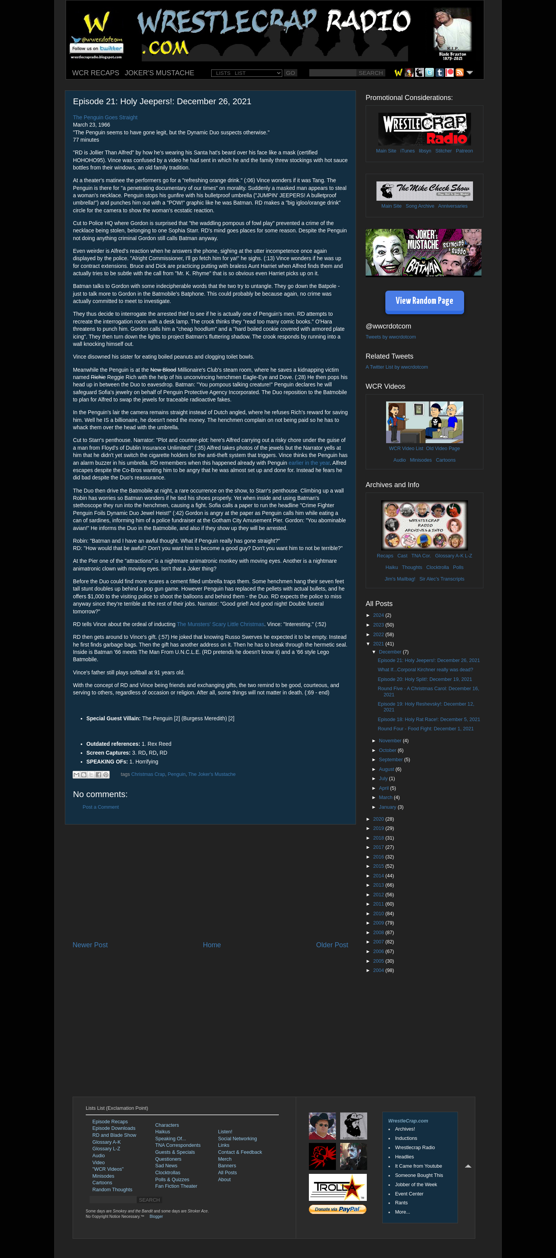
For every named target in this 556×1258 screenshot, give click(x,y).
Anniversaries (453, 206)
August (387, 769)
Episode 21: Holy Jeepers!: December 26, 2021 (429, 660)
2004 (379, 970)
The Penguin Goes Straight (105, 117)
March (386, 797)
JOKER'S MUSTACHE (159, 73)
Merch (225, 1159)
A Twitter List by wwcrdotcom (397, 367)
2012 (379, 894)
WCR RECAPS (95, 73)
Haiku (391, 567)
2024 (379, 615)
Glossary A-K (449, 556)
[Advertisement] (210, 882)
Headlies (404, 1157)
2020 (379, 819)
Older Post (332, 945)
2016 (379, 857)
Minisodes (421, 460)
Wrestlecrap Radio (415, 1147)
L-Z (468, 556)
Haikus (162, 1131)
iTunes (407, 151)
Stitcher (444, 151)
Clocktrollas (167, 1172)
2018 (379, 838)
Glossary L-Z (106, 1148)
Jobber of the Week (416, 1184)
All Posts (227, 1172)
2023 (379, 625)
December (391, 652)
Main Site (386, 151)
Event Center (409, 1194)
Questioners (168, 1159)
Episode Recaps (110, 1121)
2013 (379, 885)
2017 (379, 847)
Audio (399, 460)
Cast (402, 556)
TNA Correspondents (178, 1145)
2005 (379, 961)
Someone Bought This (419, 1175)
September (391, 759)
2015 (379, 866)
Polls (458, 567)
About (224, 1179)
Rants (401, 1203)
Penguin (176, 774)
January (388, 807)
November (391, 740)
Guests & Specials (175, 1152)
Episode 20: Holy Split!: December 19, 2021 (425, 679)
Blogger (156, 1216)
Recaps (385, 556)
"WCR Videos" (108, 1169)
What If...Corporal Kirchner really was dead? (425, 669)
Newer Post (90, 945)
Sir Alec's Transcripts (441, 579)
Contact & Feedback (240, 1152)
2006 (379, 951)
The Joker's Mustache (212, 774)
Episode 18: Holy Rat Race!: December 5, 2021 (429, 719)
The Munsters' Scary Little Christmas (220, 624)
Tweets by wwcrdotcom (391, 337)
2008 (379, 932)
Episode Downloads (113, 1128)
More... (402, 1212)
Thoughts (412, 567)
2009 (379, 923)
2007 (379, 942)
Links (223, 1145)
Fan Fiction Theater (176, 1186)
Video (98, 1162)
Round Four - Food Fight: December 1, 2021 (426, 728)
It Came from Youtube (418, 1166)
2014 (379, 876)
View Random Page (424, 301)
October (388, 750)
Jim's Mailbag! (400, 579)
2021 (379, 644)
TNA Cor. (421, 556)
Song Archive (420, 206)
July (384, 778)
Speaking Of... (170, 1138)
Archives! (405, 1129)
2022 (379, 634)
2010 (379, 913)
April (384, 788)
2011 (379, 904)
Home (212, 945)
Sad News (166, 1165)
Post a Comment (101, 807)
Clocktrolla (437, 567)
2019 (379, 828)
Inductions (406, 1138)
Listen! (225, 1131)
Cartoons (446, 460)
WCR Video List (406, 448)
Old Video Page (443, 448)
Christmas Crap (148, 774)
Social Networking (237, 1138)
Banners (227, 1165)
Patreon (464, 151)
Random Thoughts (112, 1189)
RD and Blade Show (114, 1135)
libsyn (425, 151)
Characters (167, 1125)
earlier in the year (309, 463)
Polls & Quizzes (172, 1179)
